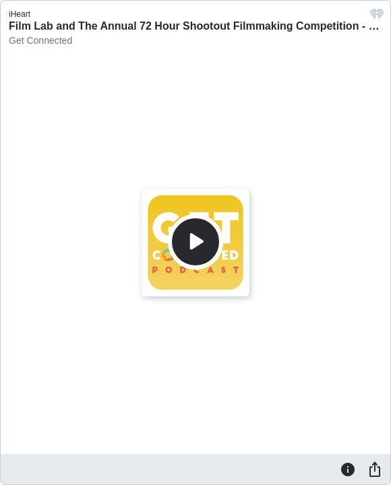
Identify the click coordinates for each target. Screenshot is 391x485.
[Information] (347, 468)
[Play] (195, 241)
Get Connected (40, 40)
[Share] (374, 468)
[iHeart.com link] (377, 17)
